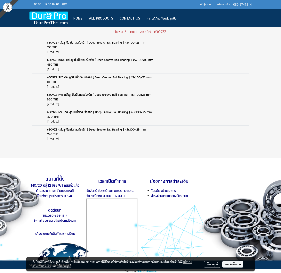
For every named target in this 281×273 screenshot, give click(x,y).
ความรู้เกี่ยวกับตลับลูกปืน (162, 18)
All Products (101, 18)
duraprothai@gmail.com (60, 220)
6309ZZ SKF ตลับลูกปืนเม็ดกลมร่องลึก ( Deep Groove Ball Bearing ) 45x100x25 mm (99, 77)
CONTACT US (130, 18)
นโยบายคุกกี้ (64, 266)
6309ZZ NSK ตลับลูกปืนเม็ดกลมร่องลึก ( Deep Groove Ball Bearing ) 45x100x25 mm (99, 112)
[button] (185, 18)
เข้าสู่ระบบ (205, 4)
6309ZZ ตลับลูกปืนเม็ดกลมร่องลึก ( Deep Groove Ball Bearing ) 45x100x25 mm (96, 42)
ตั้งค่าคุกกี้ (212, 264)
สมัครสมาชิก (223, 4)
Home (78, 18)
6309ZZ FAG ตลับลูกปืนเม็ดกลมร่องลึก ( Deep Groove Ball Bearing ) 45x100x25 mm (99, 94)
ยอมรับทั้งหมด (233, 264)
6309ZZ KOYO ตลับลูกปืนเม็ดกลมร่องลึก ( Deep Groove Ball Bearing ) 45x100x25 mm (100, 59)
